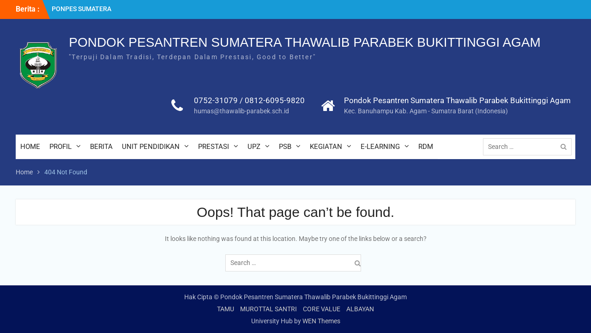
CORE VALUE (321, 309)
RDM (425, 146)
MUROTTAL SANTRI (268, 309)
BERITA (101, 146)
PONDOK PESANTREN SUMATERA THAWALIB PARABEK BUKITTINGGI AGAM (305, 42)
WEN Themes (321, 321)
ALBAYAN (360, 309)
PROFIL (60, 146)
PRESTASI (213, 146)
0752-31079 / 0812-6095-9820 (249, 100)
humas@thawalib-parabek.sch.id (241, 111)
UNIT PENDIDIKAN (151, 146)
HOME (30, 146)
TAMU (225, 309)
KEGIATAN (326, 146)
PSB (285, 146)
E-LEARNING (380, 146)
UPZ (253, 146)
